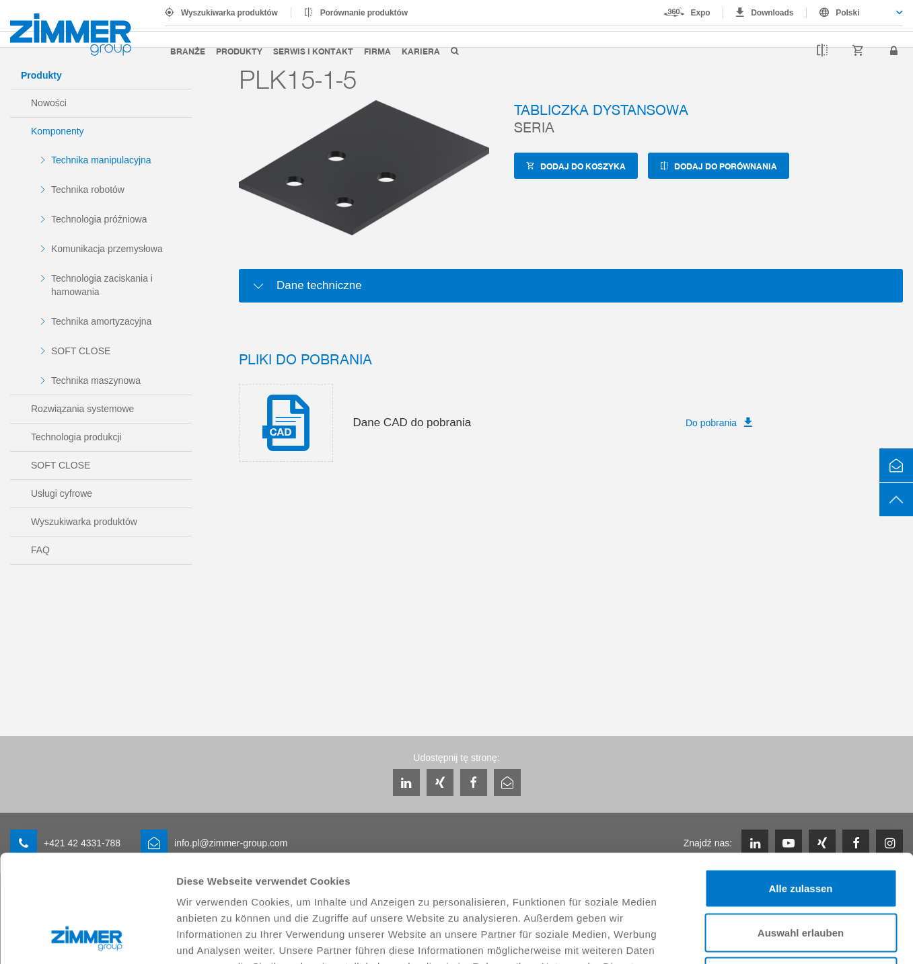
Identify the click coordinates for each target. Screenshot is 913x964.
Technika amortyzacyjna (101, 321)
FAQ (40, 550)
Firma (377, 51)
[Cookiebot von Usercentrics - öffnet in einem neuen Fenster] (87, 938)
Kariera (421, 51)
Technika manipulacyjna (101, 160)
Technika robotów (87, 189)
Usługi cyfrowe (61, 493)
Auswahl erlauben (801, 832)
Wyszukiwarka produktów (229, 12)
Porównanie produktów (364, 12)
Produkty (239, 51)
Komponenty (57, 131)
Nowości (49, 102)
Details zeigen (716, 937)
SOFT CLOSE (80, 351)
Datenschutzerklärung (324, 881)
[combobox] (855, 13)
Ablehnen (801, 875)
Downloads (772, 12)
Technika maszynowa (96, 380)
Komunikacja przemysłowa (107, 248)
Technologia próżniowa (99, 219)
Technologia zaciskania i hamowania (102, 285)
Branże (187, 51)
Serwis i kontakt (313, 51)
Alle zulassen (800, 787)
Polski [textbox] (847, 12)
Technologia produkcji (76, 437)
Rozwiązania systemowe (82, 408)
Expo (700, 12)
